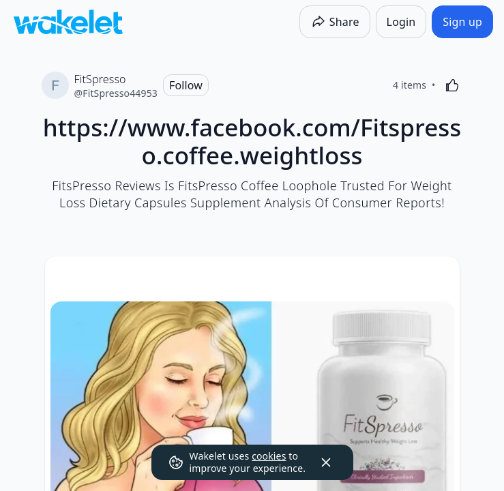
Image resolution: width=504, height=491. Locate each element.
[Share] (334, 21)
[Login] (401, 21)
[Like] (452, 85)
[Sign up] (462, 21)
